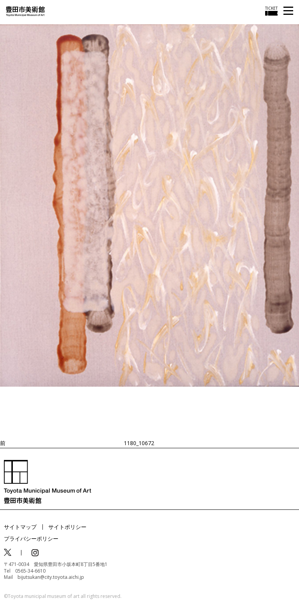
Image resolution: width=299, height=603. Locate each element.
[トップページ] (25, 10)
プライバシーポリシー (31, 538)
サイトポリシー (67, 526)
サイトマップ (20, 526)
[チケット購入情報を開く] (271, 11)
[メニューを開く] (288, 11)
